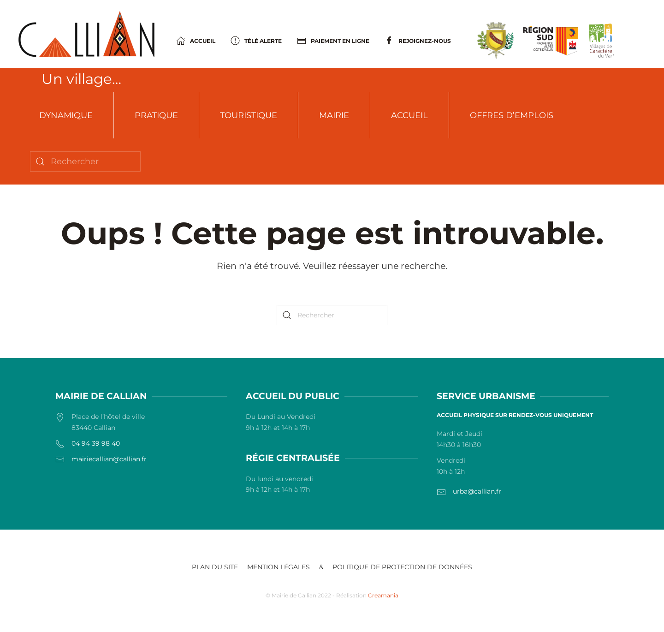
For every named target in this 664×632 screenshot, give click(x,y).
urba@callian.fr (477, 491)
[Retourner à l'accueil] (86, 34)
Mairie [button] (334, 115)
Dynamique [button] (66, 115)
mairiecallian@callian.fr (109, 459)
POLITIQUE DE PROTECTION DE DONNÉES (402, 567)
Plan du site (215, 567)
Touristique (248, 115)
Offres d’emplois (511, 115)
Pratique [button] (156, 115)
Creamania (383, 595)
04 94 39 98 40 (95, 443)
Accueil (409, 115)
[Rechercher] (85, 161)
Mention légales (278, 567)
